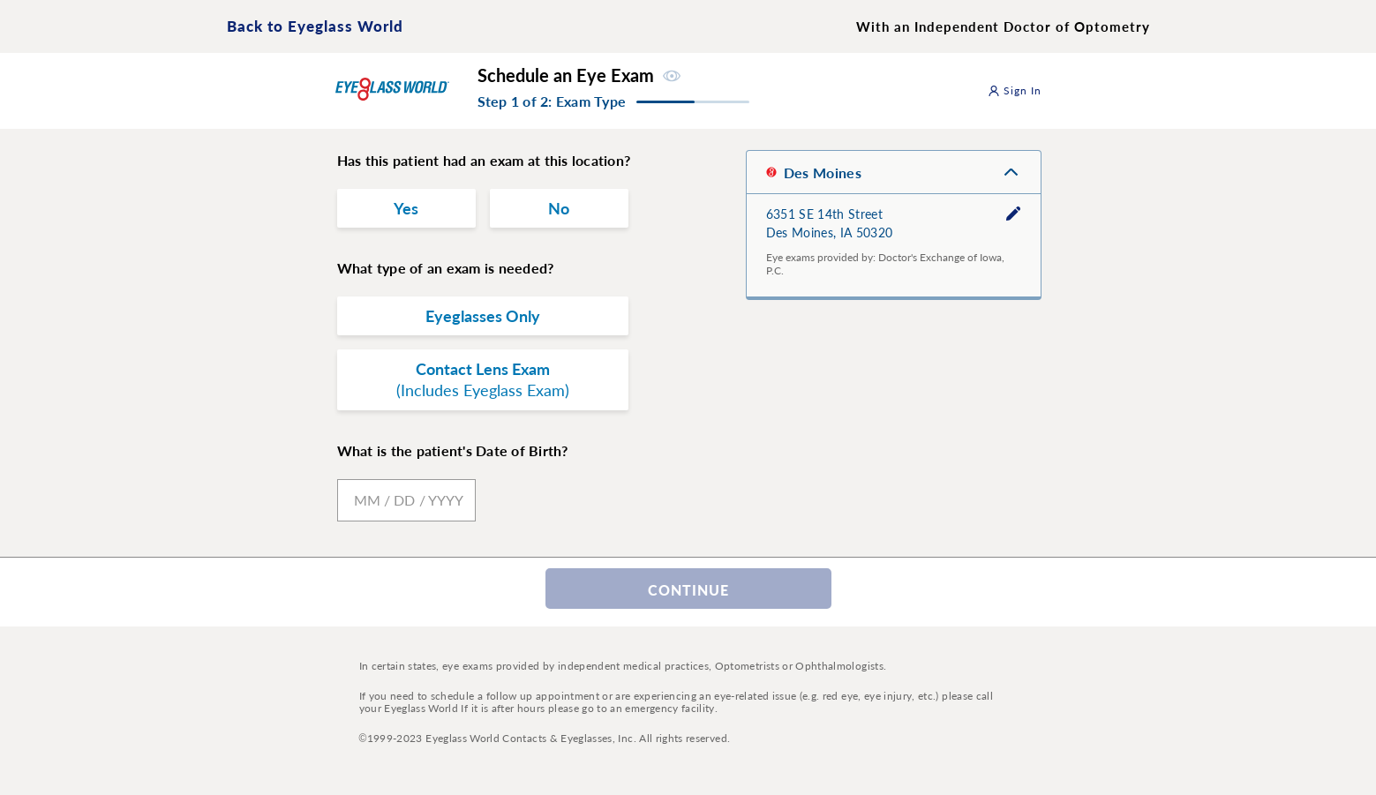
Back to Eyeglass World (315, 26)
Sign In (1015, 90)
